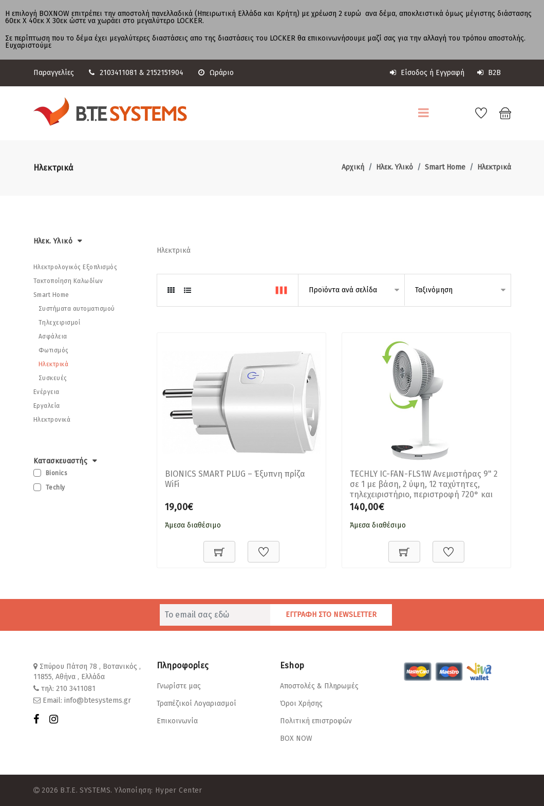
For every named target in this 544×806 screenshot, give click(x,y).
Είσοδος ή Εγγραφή (427, 72)
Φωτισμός (54, 349)
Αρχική (353, 166)
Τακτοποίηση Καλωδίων (68, 280)
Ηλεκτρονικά (52, 419)
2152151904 (164, 72)
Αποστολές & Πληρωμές (319, 685)
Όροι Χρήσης (301, 703)
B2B (489, 72)
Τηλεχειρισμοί (60, 322)
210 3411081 (76, 688)
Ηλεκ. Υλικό (394, 166)
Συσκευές (53, 377)
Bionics (57, 473)
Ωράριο (216, 72)
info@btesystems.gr (97, 700)
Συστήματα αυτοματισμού (77, 308)
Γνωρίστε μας (179, 685)
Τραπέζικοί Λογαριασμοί (196, 703)
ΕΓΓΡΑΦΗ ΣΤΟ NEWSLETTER (331, 614)
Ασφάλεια (53, 336)
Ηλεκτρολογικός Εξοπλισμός (75, 266)
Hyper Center (178, 789)
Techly (55, 487)
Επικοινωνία (177, 720)
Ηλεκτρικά (494, 166)
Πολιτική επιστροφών (316, 720)
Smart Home (445, 166)
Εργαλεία (46, 405)
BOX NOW (296, 738)
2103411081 (118, 72)
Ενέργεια (46, 391)
